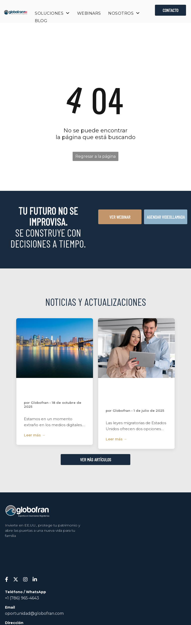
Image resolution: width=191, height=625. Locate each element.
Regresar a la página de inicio (95, 157)
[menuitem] (52, 13)
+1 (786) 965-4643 (22, 598)
